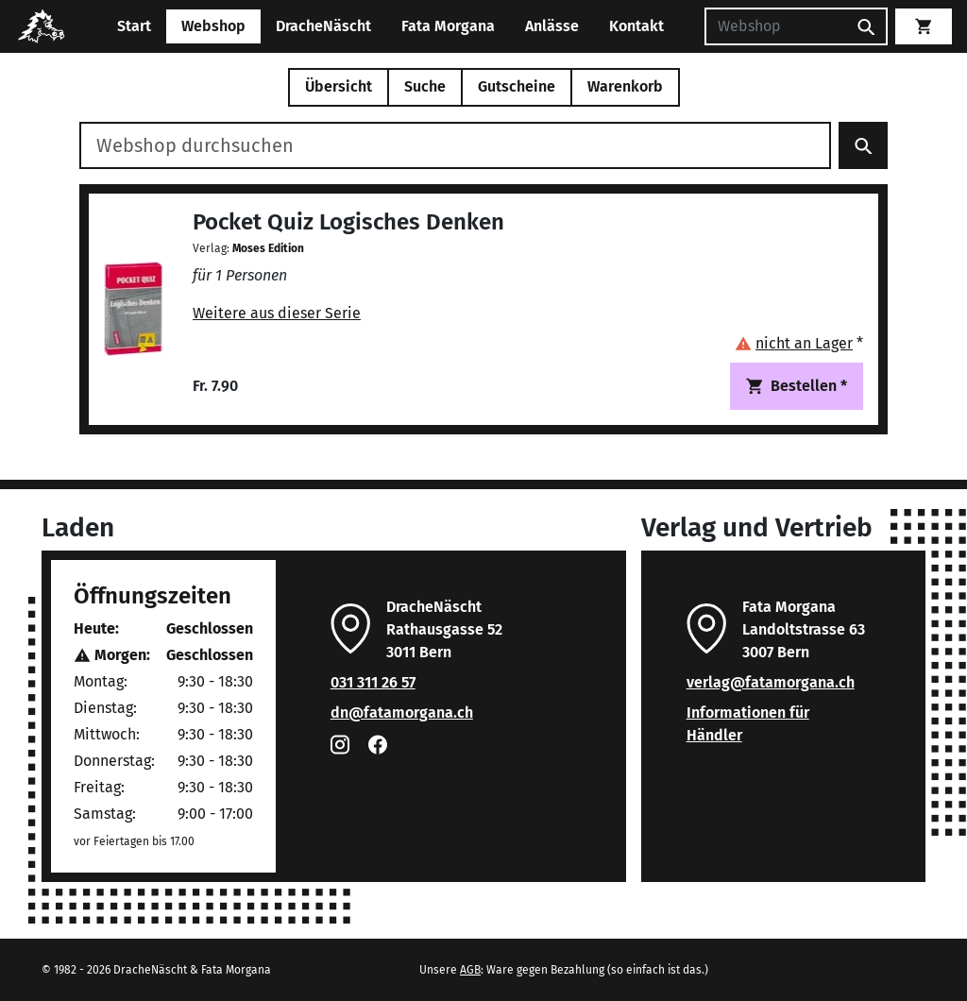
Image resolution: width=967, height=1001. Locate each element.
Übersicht (338, 86)
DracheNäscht (323, 26)
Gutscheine (516, 86)
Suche (425, 86)
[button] (799, 343)
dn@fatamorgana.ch (402, 712)
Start (134, 26)
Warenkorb (625, 86)
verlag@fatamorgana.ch (771, 682)
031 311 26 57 (373, 682)
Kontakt (636, 26)
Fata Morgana (448, 26)
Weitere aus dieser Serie (277, 313)
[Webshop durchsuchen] (455, 145)
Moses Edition (268, 248)
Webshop (213, 26)
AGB (470, 969)
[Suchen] (775, 26)
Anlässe (552, 26)
